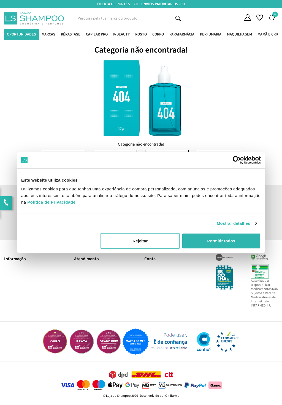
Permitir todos (221, 240)
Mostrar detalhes (233, 223)
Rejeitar (140, 240)
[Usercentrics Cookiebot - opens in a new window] (237, 160)
